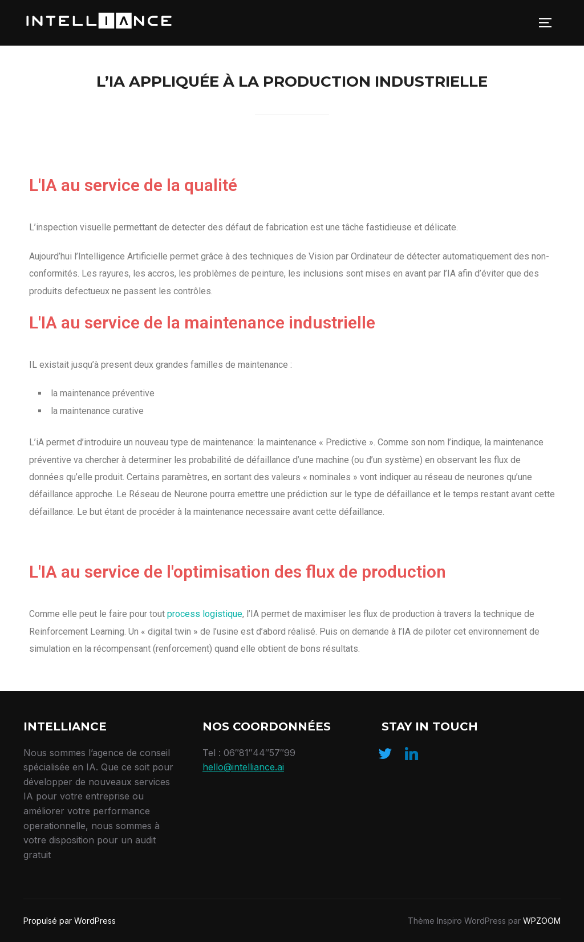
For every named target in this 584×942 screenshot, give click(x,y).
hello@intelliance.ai (243, 767)
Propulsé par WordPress (69, 920)
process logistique (204, 613)
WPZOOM (542, 920)
